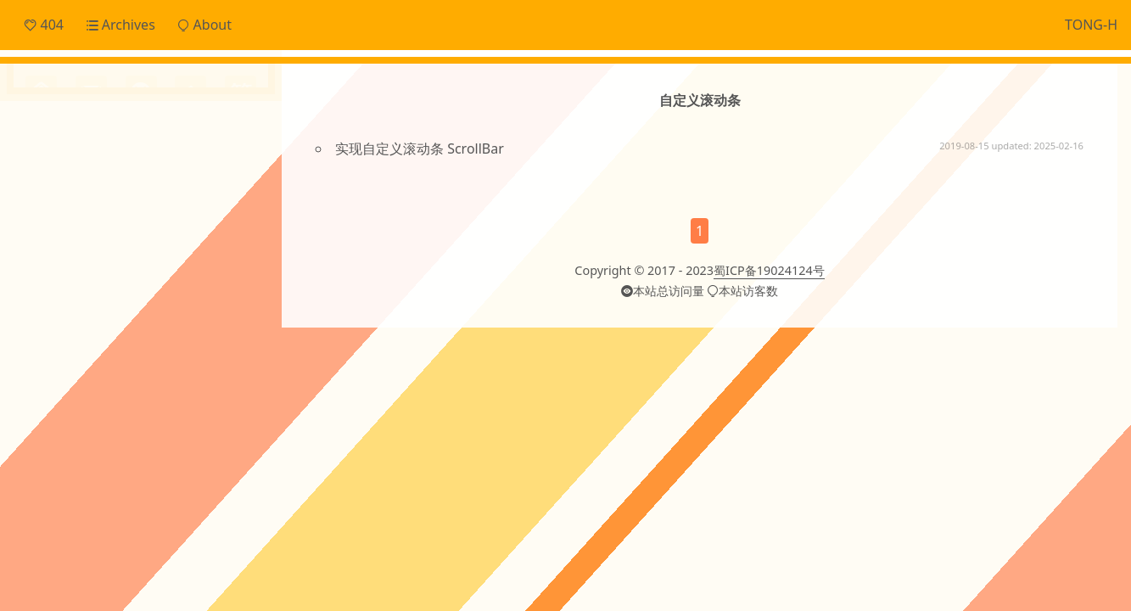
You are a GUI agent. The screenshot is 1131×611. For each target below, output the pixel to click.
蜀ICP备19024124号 (769, 291)
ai (182, 305)
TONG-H (1091, 24)
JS (238, 276)
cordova (130, 340)
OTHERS (118, 307)
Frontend (75, 170)
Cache (85, 274)
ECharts (132, 276)
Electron (179, 276)
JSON (41, 307)
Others (67, 227)
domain (191, 343)
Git (216, 276)
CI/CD (42, 276)
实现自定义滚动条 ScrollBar (419, 148)
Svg (156, 307)
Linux (77, 307)
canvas (57, 340)
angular (222, 306)
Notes (64, 198)
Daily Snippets (91, 142)
